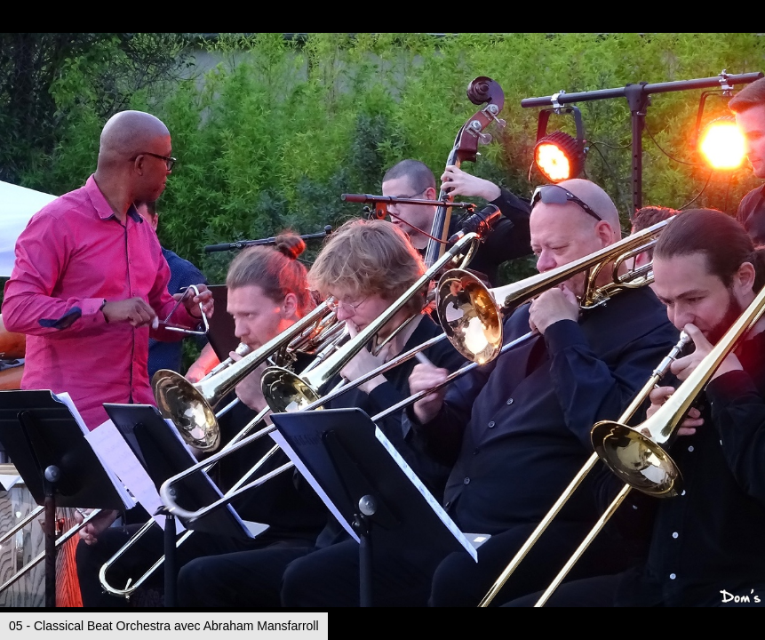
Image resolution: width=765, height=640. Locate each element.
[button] (749, 46)
